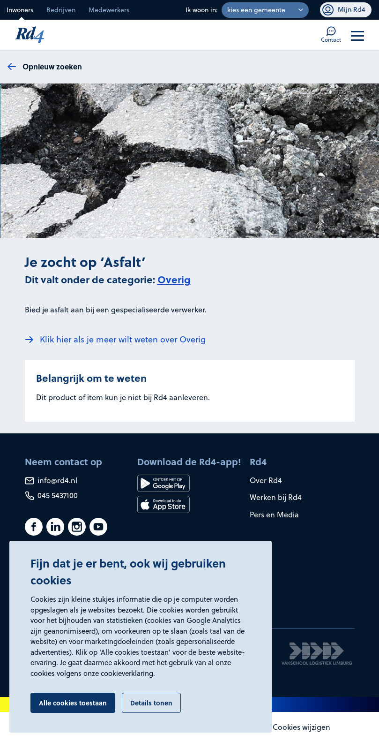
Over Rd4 (266, 480)
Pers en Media (274, 514)
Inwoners (20, 10)
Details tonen (151, 702)
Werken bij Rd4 (276, 497)
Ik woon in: (202, 10)
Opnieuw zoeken (52, 66)
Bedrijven (60, 10)
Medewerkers (109, 10)
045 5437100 (51, 495)
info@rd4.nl (51, 480)
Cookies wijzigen (301, 727)
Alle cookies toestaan (73, 702)
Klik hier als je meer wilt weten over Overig (123, 339)
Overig (174, 279)
